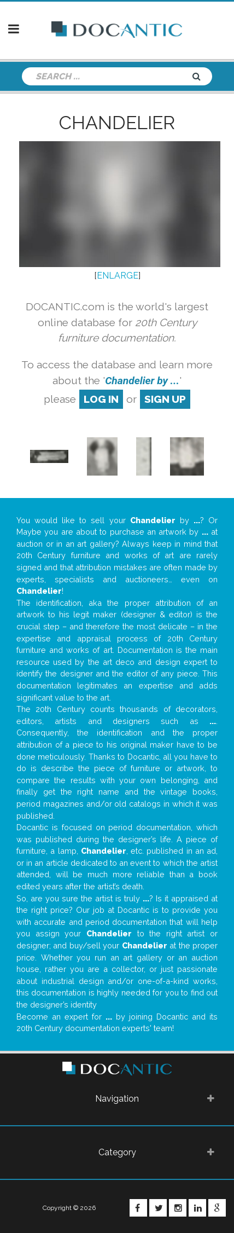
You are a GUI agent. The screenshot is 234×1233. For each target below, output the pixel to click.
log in (101, 399)
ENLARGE (117, 275)
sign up (165, 399)
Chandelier (117, 123)
